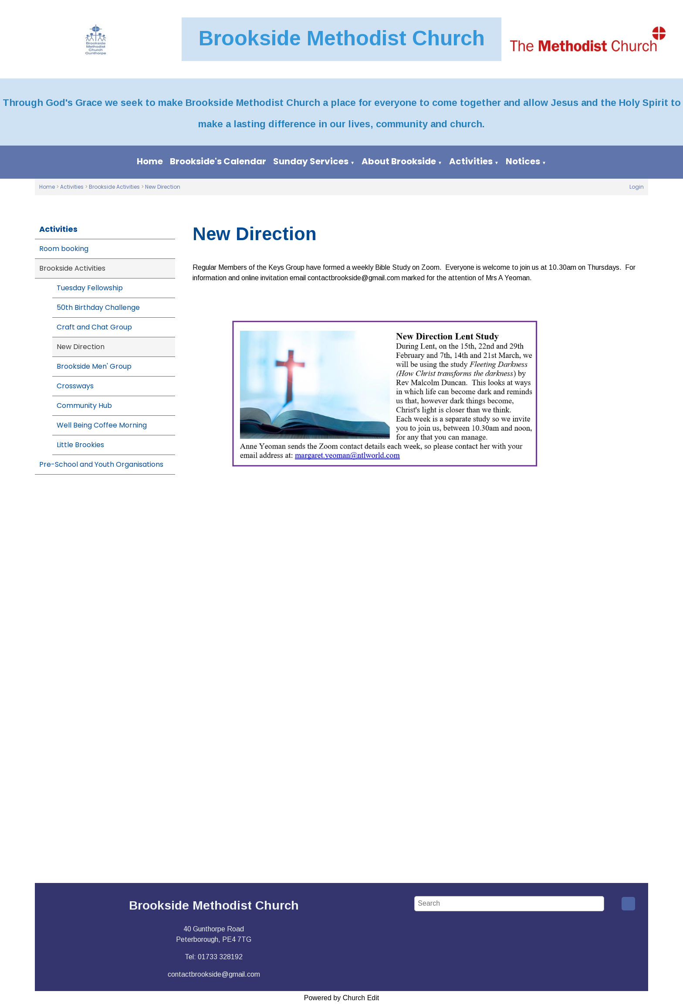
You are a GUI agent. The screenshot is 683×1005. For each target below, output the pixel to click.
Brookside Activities (114, 186)
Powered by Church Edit (341, 998)
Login (636, 186)
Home (150, 161)
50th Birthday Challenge (98, 307)
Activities (471, 161)
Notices (523, 161)
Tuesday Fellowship (90, 288)
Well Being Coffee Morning (102, 425)
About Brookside (399, 161)
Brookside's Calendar (218, 161)
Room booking (63, 249)
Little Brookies (80, 445)
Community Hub (84, 406)
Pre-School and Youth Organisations (101, 464)
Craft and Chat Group (94, 327)
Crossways (75, 386)
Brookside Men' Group (94, 366)
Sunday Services (310, 161)
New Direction (162, 186)
